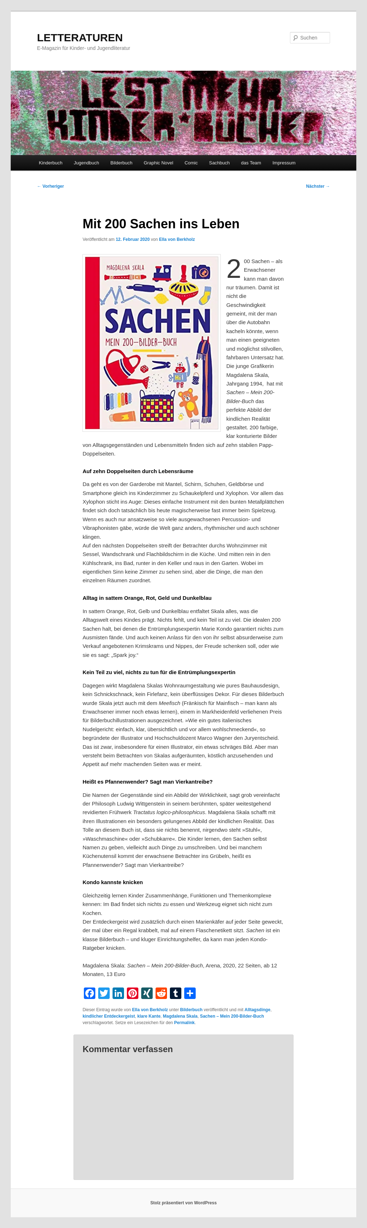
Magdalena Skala (180, 1016)
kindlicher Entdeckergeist (108, 1016)
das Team (251, 162)
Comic (191, 162)
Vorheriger (50, 186)
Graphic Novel (158, 162)
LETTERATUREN (80, 37)
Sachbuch (219, 162)
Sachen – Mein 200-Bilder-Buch (232, 1016)
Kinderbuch (50, 162)
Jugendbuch (86, 162)
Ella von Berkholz (177, 239)
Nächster (318, 186)
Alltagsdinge (257, 1009)
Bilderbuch (121, 162)
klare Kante (149, 1016)
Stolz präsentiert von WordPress (183, 1202)
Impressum (283, 162)
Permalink (184, 1022)
